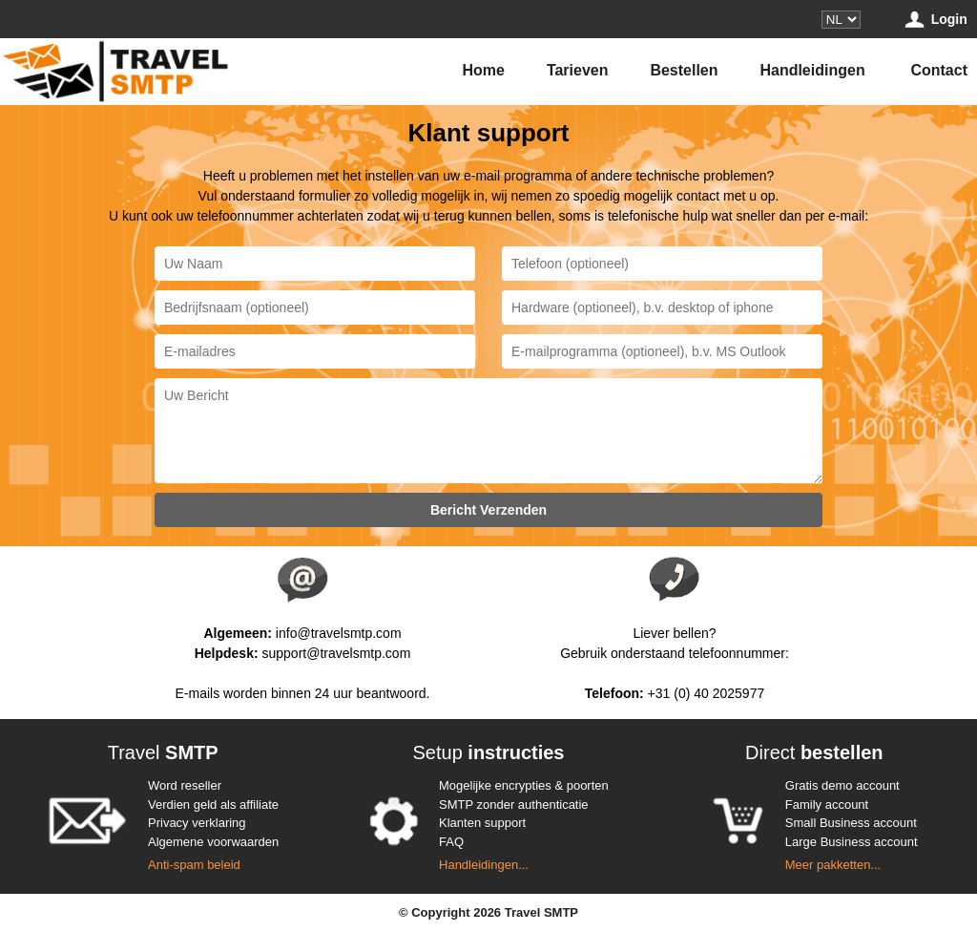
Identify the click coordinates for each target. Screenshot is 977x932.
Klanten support (482, 823)
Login (935, 19)
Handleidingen (811, 70)
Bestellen (683, 70)
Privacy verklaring (197, 823)
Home (484, 70)
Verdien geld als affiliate (213, 804)
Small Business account (851, 823)
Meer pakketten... (833, 865)
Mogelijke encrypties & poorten (524, 785)
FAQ (451, 842)
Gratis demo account (842, 785)
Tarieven (578, 70)
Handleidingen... (484, 865)
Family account (826, 804)
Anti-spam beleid (194, 865)
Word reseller (184, 785)
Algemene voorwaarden (213, 842)
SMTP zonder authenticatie (514, 804)
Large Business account (851, 842)
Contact (938, 70)
